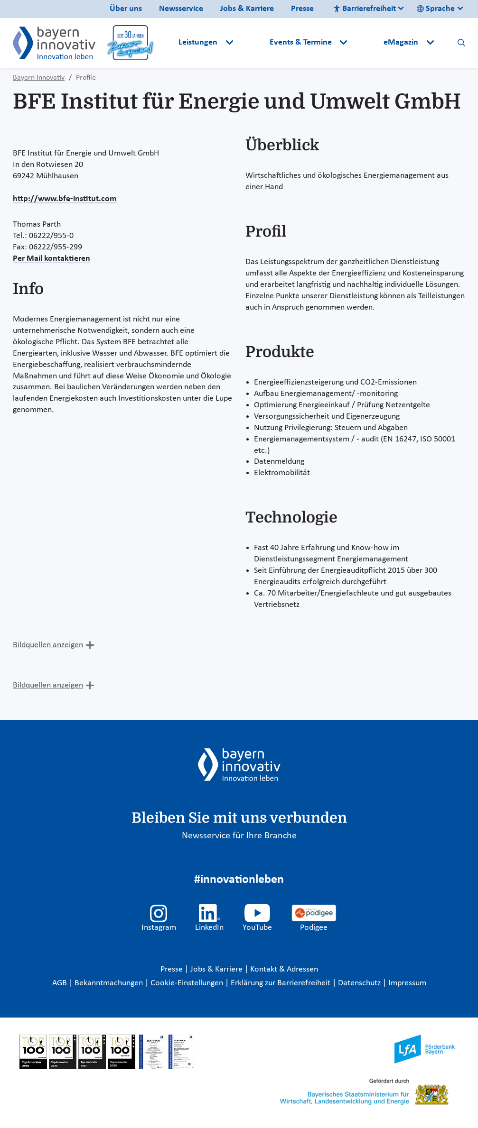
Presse (302, 8)
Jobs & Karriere (247, 8)
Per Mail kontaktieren (51, 258)
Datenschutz (360, 983)
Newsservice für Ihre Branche (239, 836)
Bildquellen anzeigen (48, 645)
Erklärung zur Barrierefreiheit (281, 983)
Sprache (436, 8)
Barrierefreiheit (364, 8)
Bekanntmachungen (110, 983)
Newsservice (181, 8)
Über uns (126, 8)
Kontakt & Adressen (284, 969)
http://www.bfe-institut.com (65, 198)
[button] (252, 42)
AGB (60, 983)
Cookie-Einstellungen (186, 983)
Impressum (407, 983)
